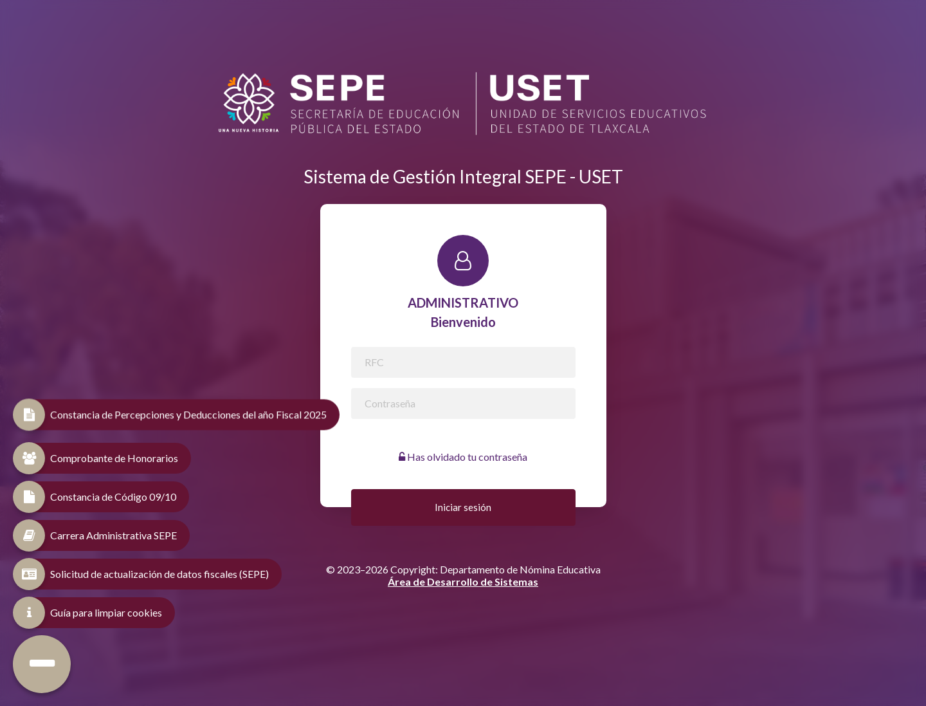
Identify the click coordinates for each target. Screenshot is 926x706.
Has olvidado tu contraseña (463, 457)
